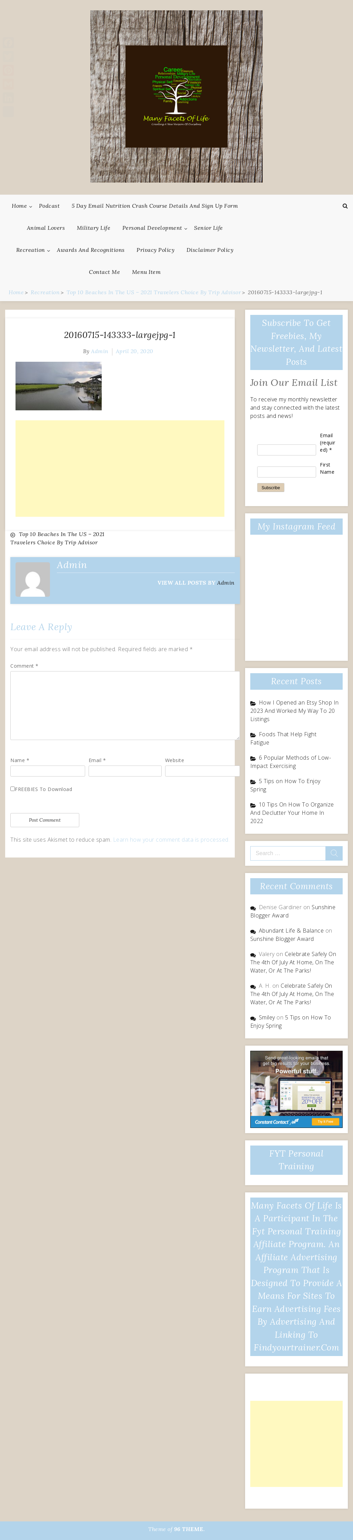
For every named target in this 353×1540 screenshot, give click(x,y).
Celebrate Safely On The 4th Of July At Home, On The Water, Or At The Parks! (293, 962)
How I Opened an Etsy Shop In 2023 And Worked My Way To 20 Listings (294, 711)
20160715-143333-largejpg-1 (120, 334)
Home (19, 205)
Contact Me (104, 271)
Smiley (267, 1017)
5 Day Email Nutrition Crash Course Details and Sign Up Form (155, 205)
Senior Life (208, 227)
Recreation (30, 249)
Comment (24, 665)
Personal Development (152, 227)
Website (174, 760)
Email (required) (327, 442)
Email (97, 760)
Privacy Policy (155, 249)
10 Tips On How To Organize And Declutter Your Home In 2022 (292, 813)
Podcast (49, 205)
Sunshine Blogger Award (282, 939)
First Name (327, 468)
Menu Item (146, 271)
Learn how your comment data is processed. (171, 839)
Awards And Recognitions (91, 249)
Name (19, 760)
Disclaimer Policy (210, 249)
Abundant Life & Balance (291, 930)
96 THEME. (189, 1529)
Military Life (94, 227)
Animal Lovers (46, 227)
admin (100, 351)
